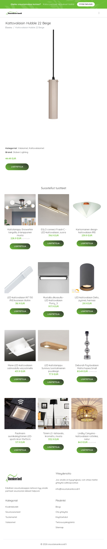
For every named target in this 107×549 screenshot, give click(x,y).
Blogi (58, 506)
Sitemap (60, 527)
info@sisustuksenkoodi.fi (68, 489)
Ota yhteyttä (62, 512)
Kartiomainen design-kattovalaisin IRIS (87, 231)
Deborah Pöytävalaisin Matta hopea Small (87, 367)
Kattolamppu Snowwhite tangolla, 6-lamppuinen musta (20, 232)
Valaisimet (23, 148)
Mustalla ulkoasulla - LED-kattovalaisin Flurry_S (53, 300)
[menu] (99, 13)
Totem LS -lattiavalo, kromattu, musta (53, 435)
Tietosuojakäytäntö (65, 522)
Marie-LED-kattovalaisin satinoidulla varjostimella (20, 367)
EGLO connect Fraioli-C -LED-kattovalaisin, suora (53, 231)
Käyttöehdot (62, 517)
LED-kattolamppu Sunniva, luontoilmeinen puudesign (53, 368)
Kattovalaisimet (36, 148)
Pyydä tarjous (86, 4)
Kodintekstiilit (11, 506)
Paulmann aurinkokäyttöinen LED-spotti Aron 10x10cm (20, 436)
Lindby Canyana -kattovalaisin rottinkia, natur (87, 436)
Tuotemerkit (11, 517)
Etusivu (8, 27)
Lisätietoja (17, 166)
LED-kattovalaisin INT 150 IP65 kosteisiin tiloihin (20, 299)
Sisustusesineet (12, 512)
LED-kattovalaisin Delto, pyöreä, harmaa (87, 299)
